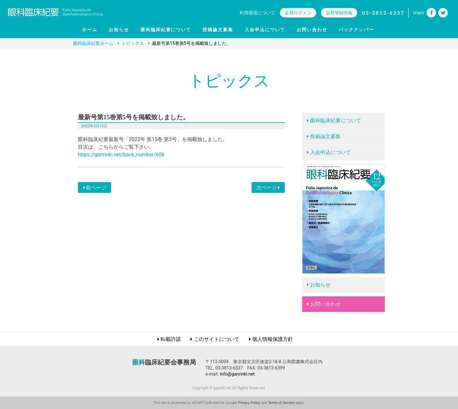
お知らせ (119, 29)
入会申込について (265, 29)
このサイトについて (216, 339)
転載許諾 (171, 339)
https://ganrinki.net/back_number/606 (121, 155)
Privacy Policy (249, 403)
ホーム (89, 29)
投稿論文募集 (218, 29)
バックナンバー (356, 29)
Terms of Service (281, 403)
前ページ (94, 188)
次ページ (268, 188)
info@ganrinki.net (237, 374)
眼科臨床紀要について (166, 29)
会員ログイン (298, 12)
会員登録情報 (339, 12)
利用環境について (257, 12)
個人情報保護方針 (272, 339)
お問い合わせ (312, 29)
